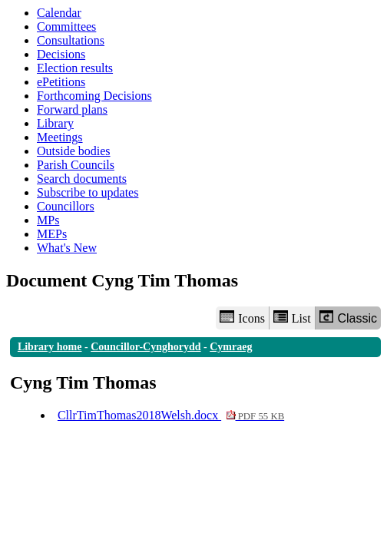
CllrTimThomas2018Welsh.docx (171, 415)
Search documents (82, 178)
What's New (67, 247)
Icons (242, 317)
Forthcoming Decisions (94, 95)
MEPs (52, 233)
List (292, 317)
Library (55, 123)
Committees (66, 26)
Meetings (60, 137)
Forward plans (72, 109)
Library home (50, 347)
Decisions (61, 54)
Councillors (65, 206)
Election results (75, 68)
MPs (48, 220)
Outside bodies (74, 150)
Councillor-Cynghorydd (145, 347)
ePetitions (61, 81)
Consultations (70, 40)
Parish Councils (75, 164)
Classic (348, 317)
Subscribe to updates (87, 192)
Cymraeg (231, 347)
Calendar (59, 12)
